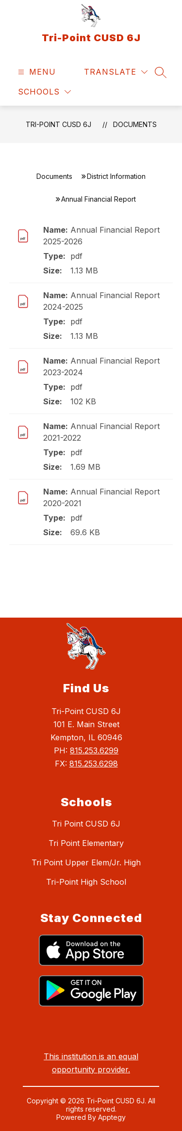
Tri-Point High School (86, 882)
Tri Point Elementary (86, 843)
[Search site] (160, 72)
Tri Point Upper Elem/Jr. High (86, 862)
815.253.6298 (93, 763)
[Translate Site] (116, 72)
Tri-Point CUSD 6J (58, 124)
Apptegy (112, 1117)
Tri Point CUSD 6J (86, 823)
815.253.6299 (94, 750)
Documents (135, 124)
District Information (116, 176)
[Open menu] (36, 72)
